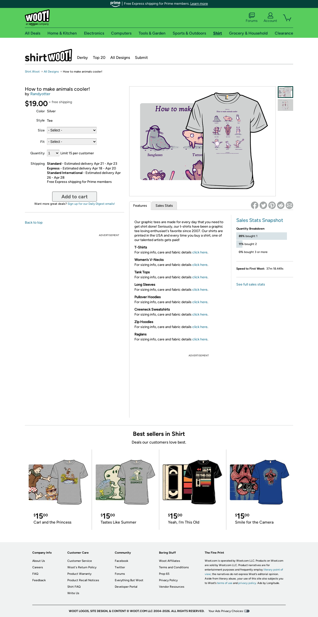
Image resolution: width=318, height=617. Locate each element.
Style (40, 120)
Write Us (73, 593)
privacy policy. (247, 583)
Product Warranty (79, 574)
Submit (141, 57)
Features (140, 206)
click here (199, 252)
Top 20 (99, 57)
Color (40, 111)
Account (270, 17)
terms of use (224, 583)
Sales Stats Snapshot (259, 220)
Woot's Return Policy (81, 567)
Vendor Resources (171, 586)
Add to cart (74, 197)
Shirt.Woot (48, 55)
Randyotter (40, 93)
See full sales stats (250, 284)
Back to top (33, 222)
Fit (42, 142)
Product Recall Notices (83, 580)
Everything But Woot (129, 580)
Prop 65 (164, 574)
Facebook (121, 561)
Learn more (199, 3)
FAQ (35, 574)
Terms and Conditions (174, 567)
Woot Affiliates (169, 561)
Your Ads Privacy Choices (225, 611)
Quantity (37, 153)
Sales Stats (164, 206)
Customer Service (79, 561)
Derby (82, 57)
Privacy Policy (168, 580)
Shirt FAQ (73, 586)
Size (41, 130)
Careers (37, 567)
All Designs (120, 57)
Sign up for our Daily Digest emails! (91, 204)
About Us (38, 561)
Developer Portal (126, 586)
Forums (252, 17)
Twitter (120, 567)
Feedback (39, 580)
